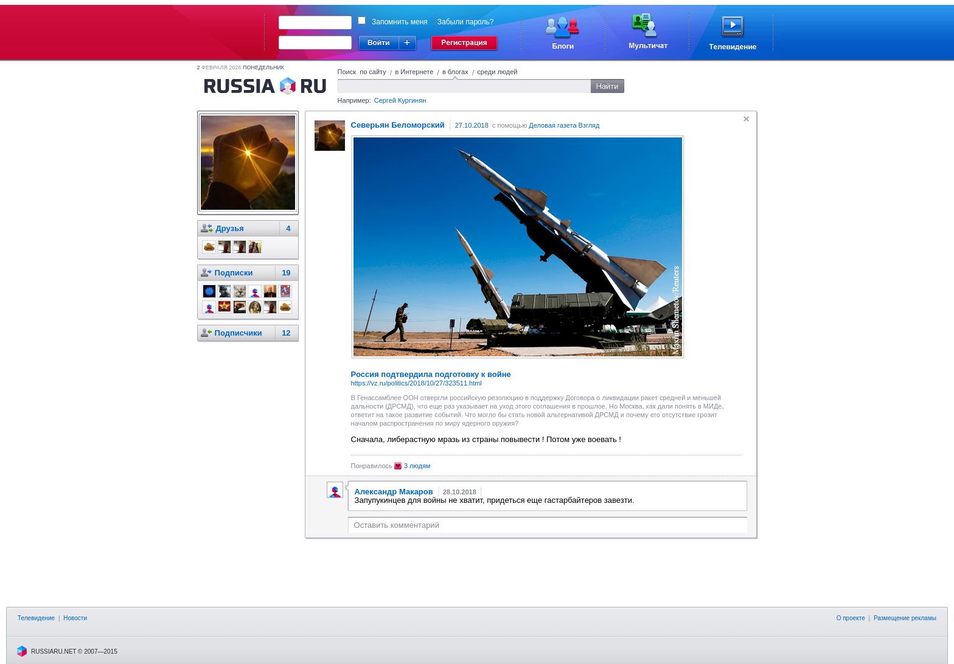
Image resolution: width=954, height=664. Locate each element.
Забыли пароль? (465, 22)
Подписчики (238, 332)
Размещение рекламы (905, 618)
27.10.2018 (472, 125)
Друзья (230, 228)
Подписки (234, 272)
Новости (75, 618)
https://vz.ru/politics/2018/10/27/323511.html (416, 383)
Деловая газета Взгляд (564, 125)
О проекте (851, 618)
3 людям (417, 465)
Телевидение (36, 618)
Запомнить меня (400, 22)
